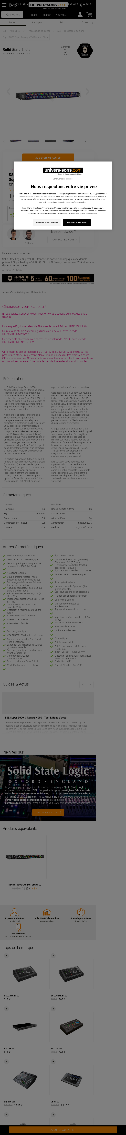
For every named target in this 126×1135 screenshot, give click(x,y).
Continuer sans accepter (63, 179)
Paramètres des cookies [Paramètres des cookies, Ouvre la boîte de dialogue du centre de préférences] (47, 222)
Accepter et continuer (77, 222)
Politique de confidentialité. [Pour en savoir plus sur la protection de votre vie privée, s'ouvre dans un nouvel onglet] (86, 213)
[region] (63, 195)
